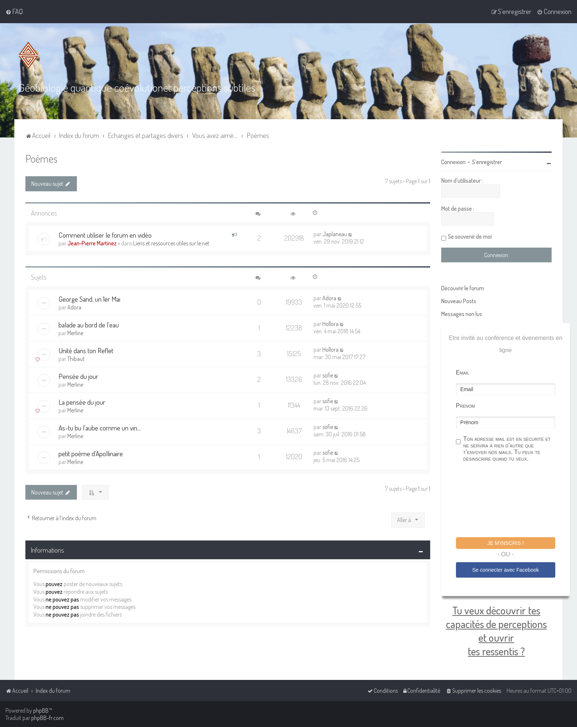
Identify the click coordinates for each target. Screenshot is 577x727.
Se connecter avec (505, 570)
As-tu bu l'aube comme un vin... (100, 427)
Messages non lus (461, 314)
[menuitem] (14, 11)
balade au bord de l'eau (89, 324)
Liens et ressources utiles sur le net (171, 243)
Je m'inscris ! (505, 543)
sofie (327, 375)
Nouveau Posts (458, 301)
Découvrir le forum (462, 288)
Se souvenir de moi (470, 236)
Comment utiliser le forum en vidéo (105, 235)
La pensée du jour (82, 402)
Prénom (465, 405)
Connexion (453, 162)
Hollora (330, 323)
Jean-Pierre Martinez (92, 243)
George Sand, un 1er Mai (89, 299)
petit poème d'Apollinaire (91, 453)
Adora (74, 307)
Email (462, 372)
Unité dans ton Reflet (86, 350)
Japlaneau (334, 234)
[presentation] (512, 500)
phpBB (41, 710)
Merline (75, 333)
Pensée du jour (78, 376)
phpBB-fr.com (47, 717)
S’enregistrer (487, 162)
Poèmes (41, 158)
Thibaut (76, 358)
